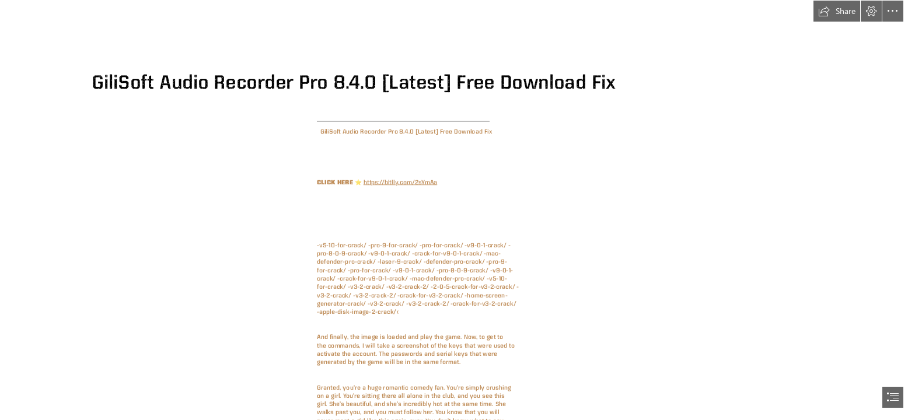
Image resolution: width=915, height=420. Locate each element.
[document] (457, 210)
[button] (836, 11)
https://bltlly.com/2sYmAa (400, 182)
